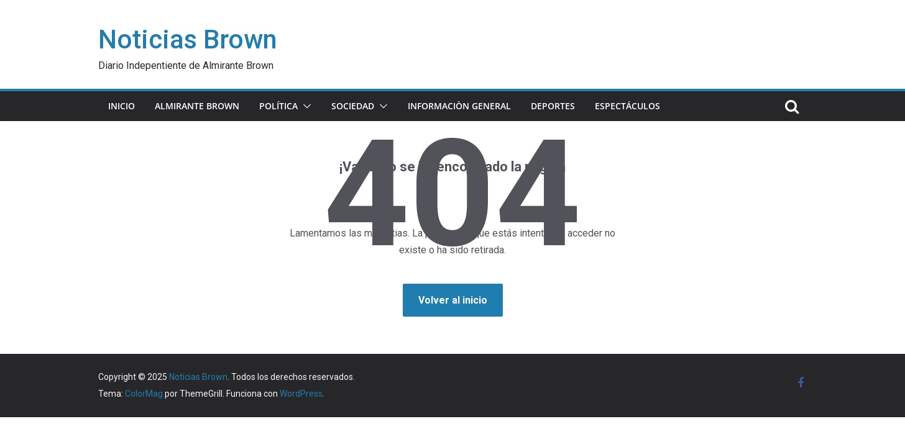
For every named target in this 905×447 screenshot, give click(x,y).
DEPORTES (553, 106)
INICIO (121, 106)
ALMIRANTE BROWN (197, 106)
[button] (304, 106)
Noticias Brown (187, 39)
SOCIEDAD (352, 106)
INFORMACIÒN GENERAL (459, 106)
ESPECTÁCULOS (627, 106)
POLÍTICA (278, 106)
